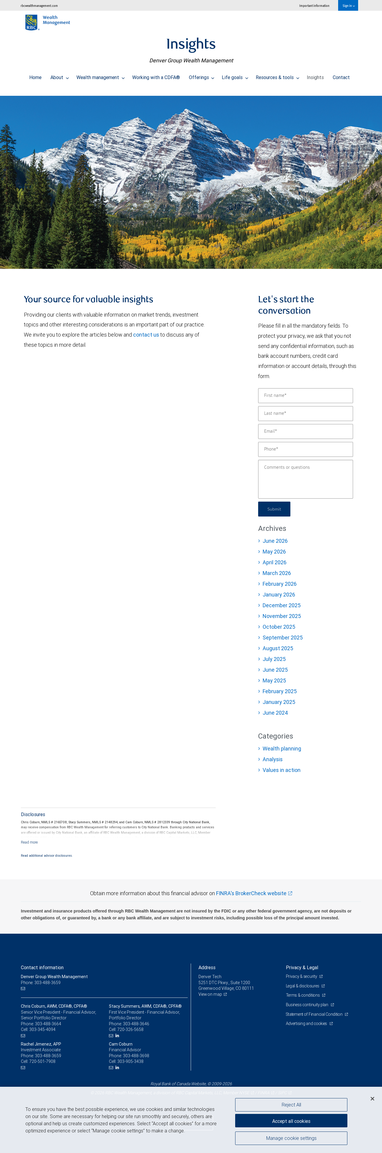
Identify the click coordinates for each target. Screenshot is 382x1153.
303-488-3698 (136, 1055)
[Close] (372, 1098)
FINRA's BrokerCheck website (251, 893)
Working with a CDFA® (156, 76)
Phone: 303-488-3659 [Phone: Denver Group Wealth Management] (41, 982)
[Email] (305, 431)
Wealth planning (282, 748)
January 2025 (279, 702)
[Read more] (29, 842)
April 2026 (274, 562)
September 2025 (283, 637)
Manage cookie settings (291, 1139)
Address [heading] (206, 967)
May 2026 (274, 551)
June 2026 (275, 540)
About (59, 76)
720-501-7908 (42, 1061)
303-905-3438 (130, 1061)
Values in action (282, 770)
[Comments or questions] (305, 479)
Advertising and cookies (307, 1023)
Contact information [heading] (42, 967)
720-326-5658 (130, 1029)
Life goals (235, 76)
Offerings (202, 76)
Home (35, 76)
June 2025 (275, 669)
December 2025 (282, 605)
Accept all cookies (291, 1120)
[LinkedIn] (118, 1035)
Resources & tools (277, 76)
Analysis (273, 759)
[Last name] (305, 413)
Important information (314, 5)
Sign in (349, 5)
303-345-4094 (42, 1029)
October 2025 (279, 626)
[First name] (305, 395)
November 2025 (282, 616)
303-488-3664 (48, 1023)
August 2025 (278, 648)
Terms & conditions (304, 995)
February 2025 (280, 691)
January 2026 (279, 594)
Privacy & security (302, 976)
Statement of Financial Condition (315, 1014)
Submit (275, 509)
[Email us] (24, 988)
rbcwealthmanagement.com (39, 5)
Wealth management (100, 76)
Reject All (291, 1105)
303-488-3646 (136, 1023)
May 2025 (274, 680)
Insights (315, 76)
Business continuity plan (308, 1004)
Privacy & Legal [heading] (302, 967)
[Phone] (305, 449)
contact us (146, 334)
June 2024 (275, 712)
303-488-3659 (48, 1055)
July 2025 (274, 659)
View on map (210, 994)
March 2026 (277, 573)
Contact (341, 76)
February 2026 (280, 583)
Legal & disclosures (303, 986)
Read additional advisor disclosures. (47, 855)
